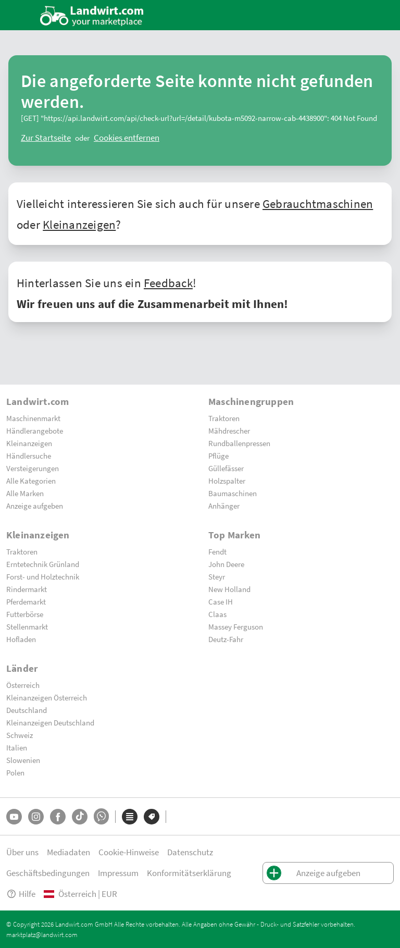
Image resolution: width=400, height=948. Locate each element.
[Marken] (151, 816)
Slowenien (23, 760)
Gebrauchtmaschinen (317, 203)
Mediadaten (68, 852)
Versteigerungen (32, 468)
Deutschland (26, 710)
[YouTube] (14, 816)
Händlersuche (28, 455)
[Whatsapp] (101, 816)
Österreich (23, 685)
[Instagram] (36, 816)
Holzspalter (226, 480)
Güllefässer (226, 468)
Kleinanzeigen (79, 224)
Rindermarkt (26, 589)
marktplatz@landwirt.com (42, 934)
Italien (16, 747)
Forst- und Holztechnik (42, 576)
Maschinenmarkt (33, 418)
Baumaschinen (232, 493)
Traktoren (224, 418)
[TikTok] (80, 816)
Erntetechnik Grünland (42, 564)
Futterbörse (24, 614)
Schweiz (19, 735)
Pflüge (218, 455)
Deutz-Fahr (225, 639)
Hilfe (20, 894)
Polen (15, 772)
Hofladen (21, 639)
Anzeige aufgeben (34, 505)
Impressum (118, 873)
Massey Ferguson (235, 626)
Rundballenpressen (239, 443)
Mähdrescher (229, 430)
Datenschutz (190, 852)
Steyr (216, 576)
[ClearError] (46, 137)
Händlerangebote (34, 430)
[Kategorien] (130, 816)
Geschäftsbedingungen (48, 873)
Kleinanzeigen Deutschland (50, 722)
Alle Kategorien (31, 480)
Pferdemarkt (26, 601)
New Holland (229, 589)
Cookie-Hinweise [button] (128, 852)
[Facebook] (58, 816)
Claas (217, 614)
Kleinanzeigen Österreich (46, 697)
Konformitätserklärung (189, 873)
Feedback (168, 282)
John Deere (226, 564)
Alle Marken (25, 493)
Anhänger (224, 505)
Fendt (217, 551)
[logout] (126, 137)
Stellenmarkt (27, 626)
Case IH (220, 601)
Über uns (22, 852)
